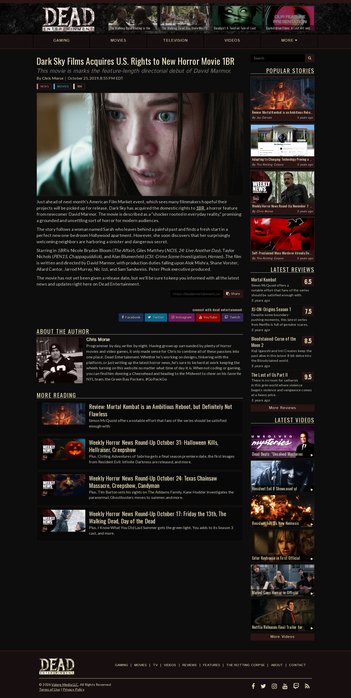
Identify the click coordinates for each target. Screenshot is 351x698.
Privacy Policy (73, 689)
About (277, 665)
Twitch (232, 317)
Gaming (121, 665)
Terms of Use (49, 689)
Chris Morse (52, 78)
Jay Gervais (264, 118)
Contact (297, 665)
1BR (79, 86)
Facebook (131, 317)
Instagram (182, 317)
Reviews (189, 665)
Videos (170, 665)
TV (155, 665)
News (44, 86)
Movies (62, 86)
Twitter (156, 317)
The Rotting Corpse (269, 165)
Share (233, 293)
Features (211, 665)
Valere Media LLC (64, 684)
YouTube (208, 317)
